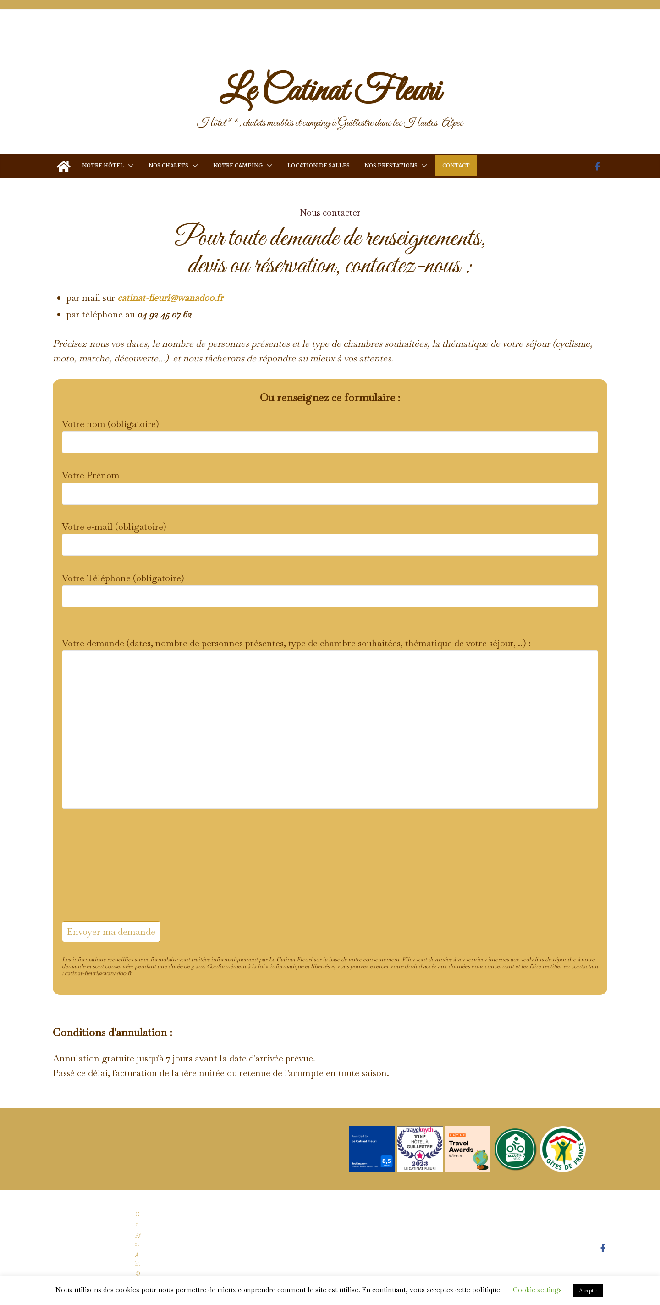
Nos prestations (391, 164)
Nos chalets (168, 164)
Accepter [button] (588, 1290)
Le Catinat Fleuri (330, 92)
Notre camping (238, 164)
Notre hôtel (103, 164)
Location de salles (318, 164)
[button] (129, 165)
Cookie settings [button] (537, 1289)
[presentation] (99, 874)
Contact (456, 164)
